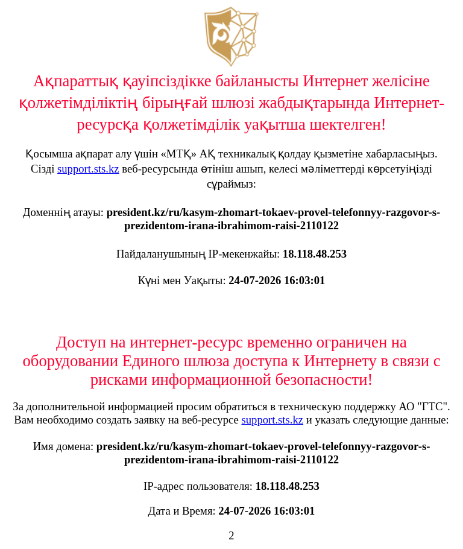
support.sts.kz (88, 168)
